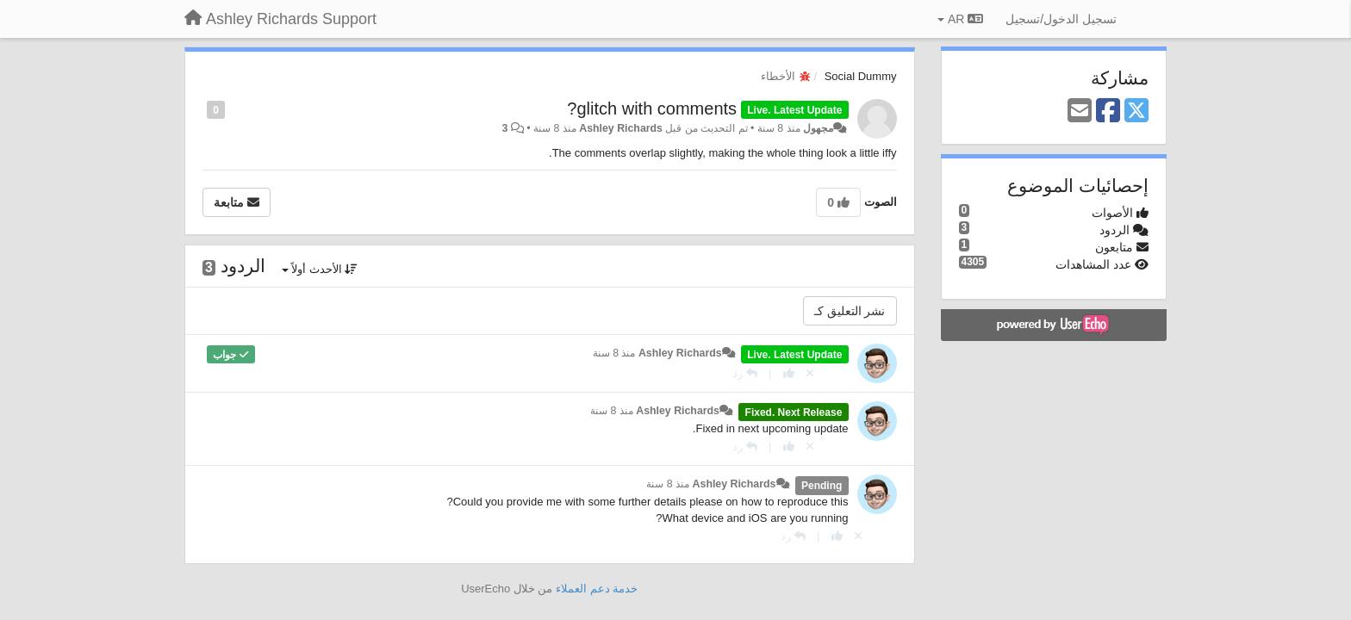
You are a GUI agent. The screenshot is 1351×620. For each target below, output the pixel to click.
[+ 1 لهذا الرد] (788, 373)
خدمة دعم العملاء (597, 588)
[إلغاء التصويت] (810, 373)
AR (960, 19)
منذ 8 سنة (614, 353)
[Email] (1080, 111)
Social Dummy (861, 76)
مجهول (818, 128)
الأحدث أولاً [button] (320, 269)
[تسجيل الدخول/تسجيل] (1061, 19)
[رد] (744, 373)
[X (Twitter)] (1136, 111)
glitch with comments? (652, 108)
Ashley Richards (621, 128)
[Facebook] (1108, 111)
